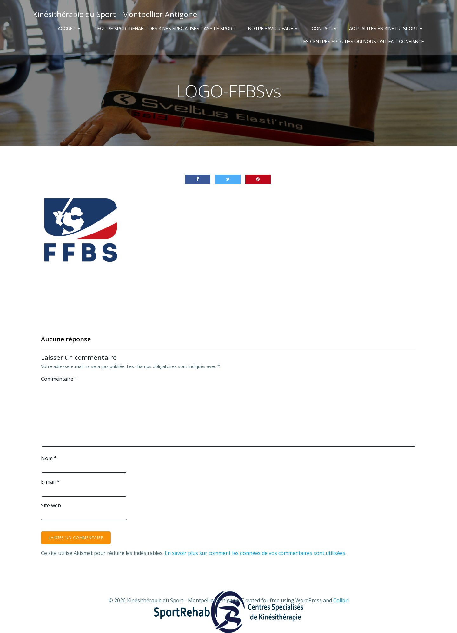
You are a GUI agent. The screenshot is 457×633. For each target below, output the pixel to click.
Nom (49, 458)
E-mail (50, 481)
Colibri (341, 600)
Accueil (70, 28)
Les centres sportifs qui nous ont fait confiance (362, 41)
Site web (51, 505)
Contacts (324, 28)
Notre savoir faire (273, 28)
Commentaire (59, 378)
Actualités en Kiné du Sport (386, 28)
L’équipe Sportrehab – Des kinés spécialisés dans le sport (165, 28)
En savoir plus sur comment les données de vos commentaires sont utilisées (255, 553)
